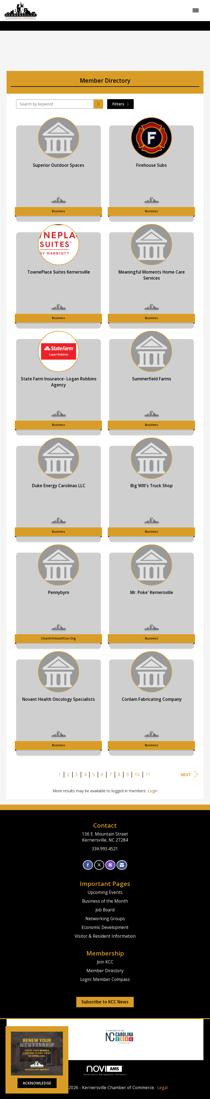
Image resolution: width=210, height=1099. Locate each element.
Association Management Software (105, 1070)
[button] (98, 104)
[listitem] (58, 167)
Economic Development (105, 927)
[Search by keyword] (55, 104)
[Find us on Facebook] (88, 865)
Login (153, 790)
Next (189, 774)
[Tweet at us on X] (99, 865)
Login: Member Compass (105, 979)
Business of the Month (105, 901)
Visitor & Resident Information (105, 936)
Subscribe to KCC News (105, 1002)
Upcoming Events (105, 892)
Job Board (105, 910)
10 (137, 774)
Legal (162, 1088)
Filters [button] (120, 104)
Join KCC (105, 962)
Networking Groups (105, 919)
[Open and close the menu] (121, 10)
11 (148, 774)
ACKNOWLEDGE (37, 1083)
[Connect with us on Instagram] (110, 865)
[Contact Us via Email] (121, 865)
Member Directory (105, 971)
